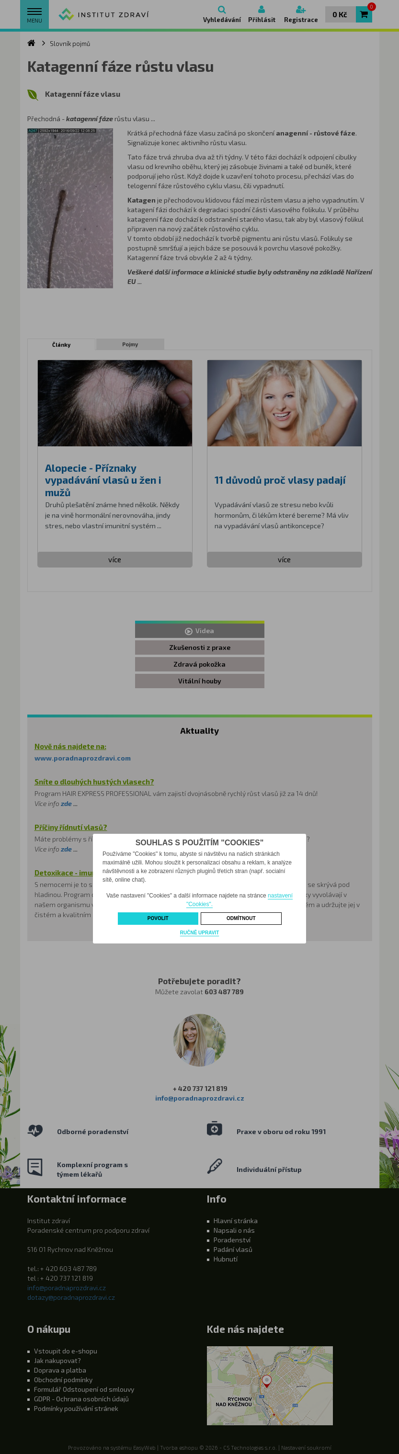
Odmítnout (241, 918)
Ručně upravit (199, 932)
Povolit (158, 918)
